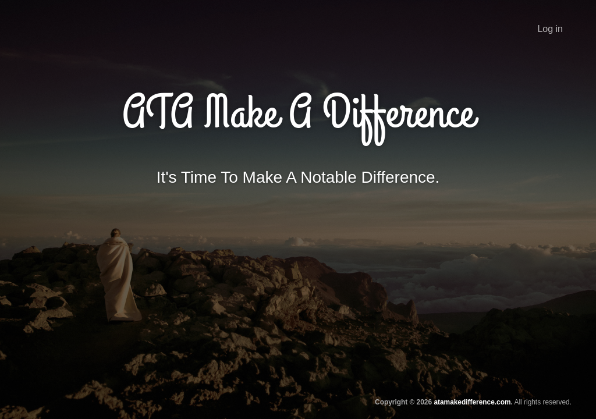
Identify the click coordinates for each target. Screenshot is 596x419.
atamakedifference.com (472, 402)
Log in (550, 29)
